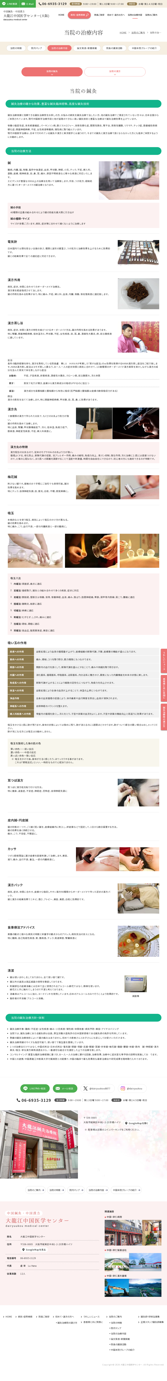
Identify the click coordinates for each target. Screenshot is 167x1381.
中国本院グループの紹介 (144, 48)
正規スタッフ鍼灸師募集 (152, 1322)
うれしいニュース (91, 1316)
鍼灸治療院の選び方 (67, 1322)
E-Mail (28, 4)
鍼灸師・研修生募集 (150, 1316)
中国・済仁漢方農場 (117, 1275)
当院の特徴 (16, 48)
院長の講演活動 (114, 48)
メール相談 (64, 1088)
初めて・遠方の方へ (116, 14)
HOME (61, 14)
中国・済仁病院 (114, 1216)
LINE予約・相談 (34, 1088)
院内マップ (36, 48)
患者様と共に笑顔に (93, 1322)
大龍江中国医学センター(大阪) (26, 15)
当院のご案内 (151, 14)
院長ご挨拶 (99, 14)
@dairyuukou (131, 1088)
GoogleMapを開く (138, 1123)
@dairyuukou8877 (97, 1088)
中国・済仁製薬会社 (117, 1250)
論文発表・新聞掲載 (87, 48)
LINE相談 (9, 3)
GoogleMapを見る (36, 1249)
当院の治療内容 (135, 14)
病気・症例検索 (78, 14)
